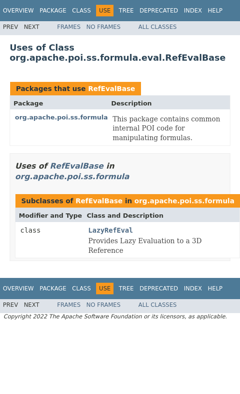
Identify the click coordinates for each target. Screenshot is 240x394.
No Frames (103, 27)
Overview (18, 10)
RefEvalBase (111, 88)
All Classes (158, 27)
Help (215, 10)
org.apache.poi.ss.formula (61, 117)
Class (81, 10)
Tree (126, 10)
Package (53, 10)
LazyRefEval (110, 230)
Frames (69, 27)
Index (193, 10)
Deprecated (159, 10)
